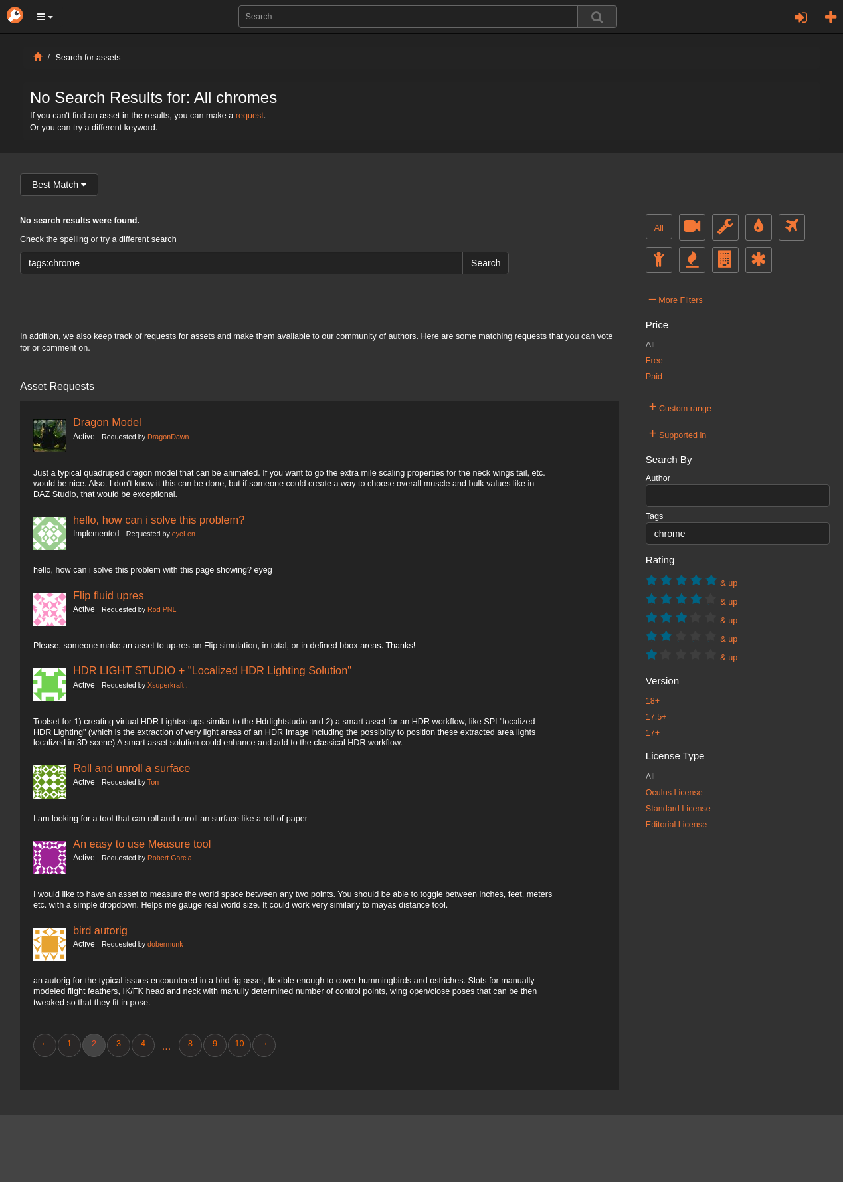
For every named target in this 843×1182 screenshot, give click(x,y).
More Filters (676, 298)
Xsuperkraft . (167, 685)
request (250, 115)
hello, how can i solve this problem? (158, 520)
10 (239, 1043)
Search (485, 263)
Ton (153, 782)
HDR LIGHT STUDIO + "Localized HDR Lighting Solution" (212, 670)
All (659, 228)
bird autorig (100, 930)
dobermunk (165, 944)
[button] (45, 17)
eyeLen (183, 534)
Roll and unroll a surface (131, 768)
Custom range (680, 406)
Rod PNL (161, 609)
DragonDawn (168, 437)
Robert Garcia (169, 858)
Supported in (678, 433)
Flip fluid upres (108, 595)
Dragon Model (107, 422)
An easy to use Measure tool (142, 844)
